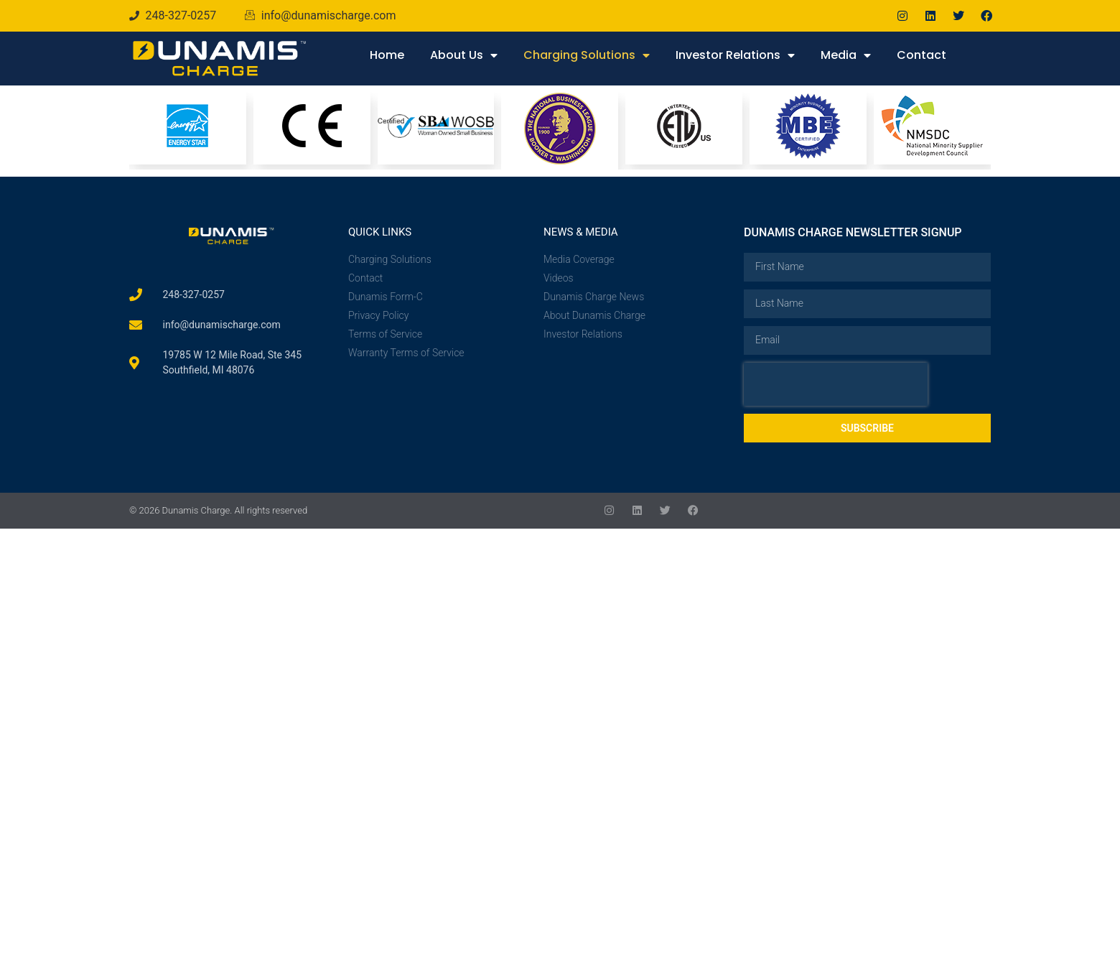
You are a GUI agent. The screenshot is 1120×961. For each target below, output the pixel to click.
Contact (921, 55)
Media (846, 55)
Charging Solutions (586, 55)
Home (387, 55)
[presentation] (836, 384)
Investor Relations (735, 55)
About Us (464, 55)
